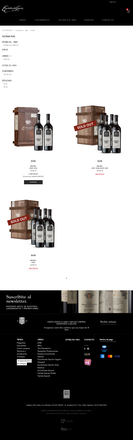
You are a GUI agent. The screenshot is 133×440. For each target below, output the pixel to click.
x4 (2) (5, 87)
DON (33, 30)
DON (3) (5, 50)
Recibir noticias (108, 321)
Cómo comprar (23, 348)
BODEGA (89, 20)
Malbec (33, 167)
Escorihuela (7, 30)
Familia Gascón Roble (47, 373)
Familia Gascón (44, 376)
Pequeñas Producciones (48, 351)
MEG (40, 346)
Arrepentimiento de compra (24, 362)
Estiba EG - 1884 (22, 30)
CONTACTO (108, 20)
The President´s (44, 348)
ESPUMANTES (42, 20)
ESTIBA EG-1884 (67, 20)
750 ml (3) (7, 75)
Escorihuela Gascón (46, 370)
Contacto (21, 357)
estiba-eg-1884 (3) (10, 45)
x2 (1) (5, 84)
